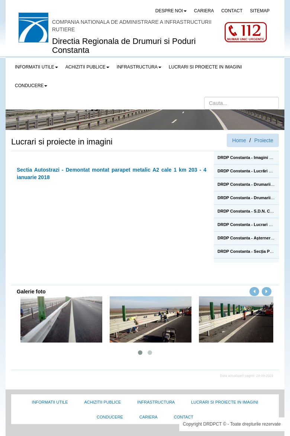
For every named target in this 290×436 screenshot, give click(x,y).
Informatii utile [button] (36, 67)
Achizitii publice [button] (87, 67)
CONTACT (231, 10)
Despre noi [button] (171, 10)
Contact (183, 417)
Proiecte (263, 140)
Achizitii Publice (102, 402)
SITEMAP (260, 10)
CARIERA (204, 10)
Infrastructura (156, 402)
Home (239, 140)
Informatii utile (50, 402)
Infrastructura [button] (139, 67)
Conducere (110, 417)
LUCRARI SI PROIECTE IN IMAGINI (205, 67)
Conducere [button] (31, 85)
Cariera (148, 417)
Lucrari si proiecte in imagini (224, 402)
